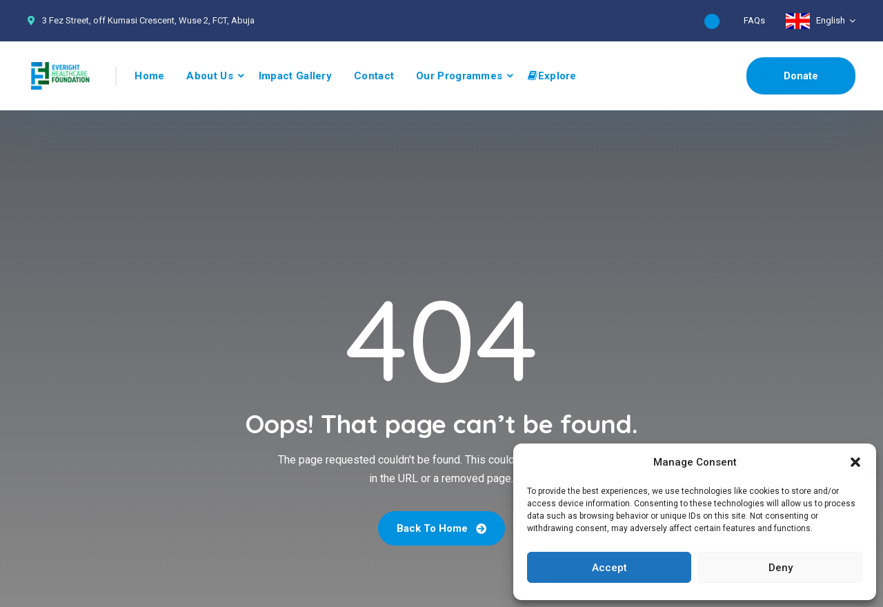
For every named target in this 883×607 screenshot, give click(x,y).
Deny (780, 567)
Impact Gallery (295, 76)
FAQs (754, 20)
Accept (609, 567)
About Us (209, 76)
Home (149, 76)
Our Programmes (459, 76)
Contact (374, 76)
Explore (552, 76)
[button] (855, 462)
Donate (801, 76)
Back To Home (441, 528)
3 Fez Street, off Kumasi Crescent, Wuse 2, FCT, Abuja (148, 20)
